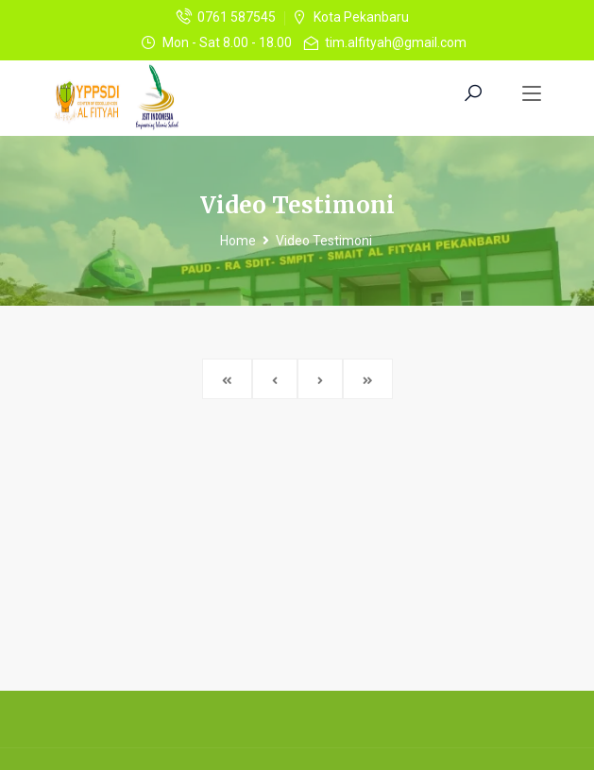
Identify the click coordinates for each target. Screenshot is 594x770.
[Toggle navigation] (531, 94)
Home (238, 240)
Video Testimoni (324, 240)
